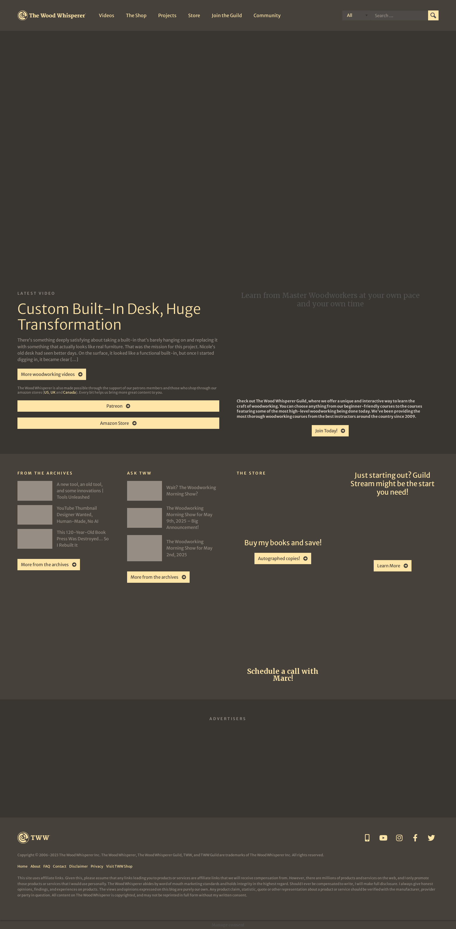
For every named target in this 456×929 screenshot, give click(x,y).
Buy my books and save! (283, 542)
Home (22, 866)
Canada (69, 392)
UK (53, 392)
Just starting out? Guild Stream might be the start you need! (392, 484)
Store (194, 15)
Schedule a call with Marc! (282, 675)
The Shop (136, 15)
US (46, 392)
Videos (106, 15)
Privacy (97, 866)
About (35, 866)
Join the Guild (227, 15)
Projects (167, 15)
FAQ (46, 866)
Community (267, 15)
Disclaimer (78, 866)
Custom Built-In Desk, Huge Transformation (109, 316)
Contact (59, 866)
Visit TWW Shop (119, 866)
